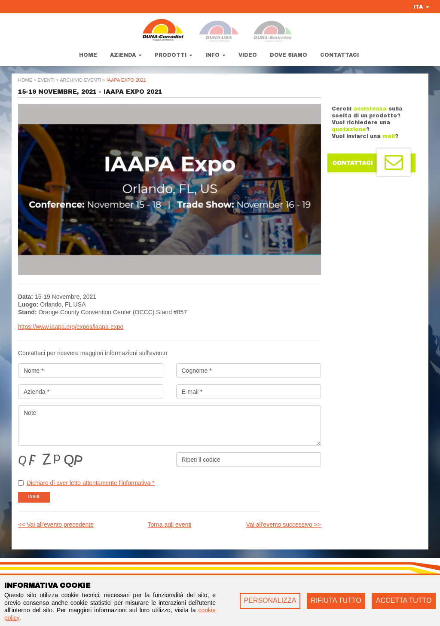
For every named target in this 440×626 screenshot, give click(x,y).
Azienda (126, 55)
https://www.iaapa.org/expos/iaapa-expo (71, 326)
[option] (169, 189)
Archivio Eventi (80, 80)
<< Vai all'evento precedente (56, 523)
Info (215, 55)
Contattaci (339, 55)
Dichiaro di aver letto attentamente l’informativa (91, 482)
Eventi (46, 80)
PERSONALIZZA (270, 600)
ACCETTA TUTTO (404, 600)
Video (247, 55)
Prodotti (173, 55)
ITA (421, 7)
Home (88, 55)
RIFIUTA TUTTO (336, 600)
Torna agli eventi (170, 523)
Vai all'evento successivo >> (283, 523)
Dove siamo (288, 55)
